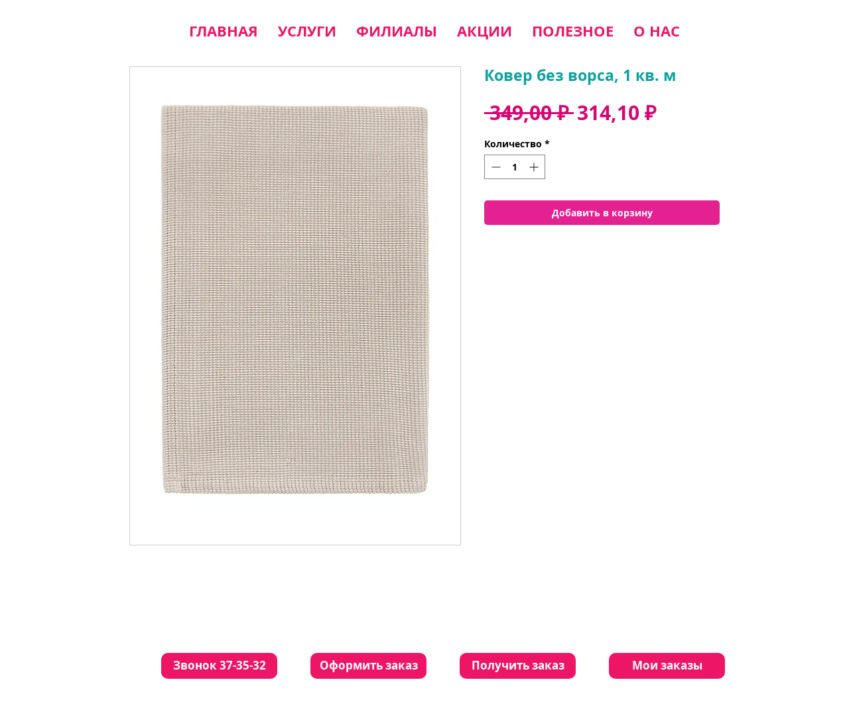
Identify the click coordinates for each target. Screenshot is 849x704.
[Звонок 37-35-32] (219, 666)
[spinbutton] (515, 166)
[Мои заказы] (667, 666)
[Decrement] (494, 166)
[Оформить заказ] (368, 666)
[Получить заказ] (518, 666)
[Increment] (535, 166)
